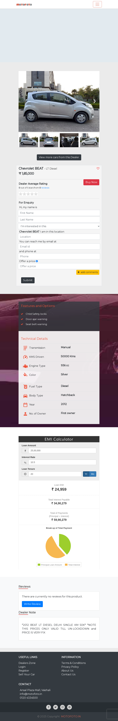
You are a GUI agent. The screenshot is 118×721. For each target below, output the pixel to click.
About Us (67, 670)
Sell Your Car (27, 674)
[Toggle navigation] (97, 4)
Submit (28, 280)
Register (24, 670)
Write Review (32, 604)
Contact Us (68, 674)
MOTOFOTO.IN (71, 716)
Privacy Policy (70, 666)
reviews (45, 188)
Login (22, 666)
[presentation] (94, 100)
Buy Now (91, 182)
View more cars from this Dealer (59, 157)
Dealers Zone (27, 663)
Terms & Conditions (73, 663)
